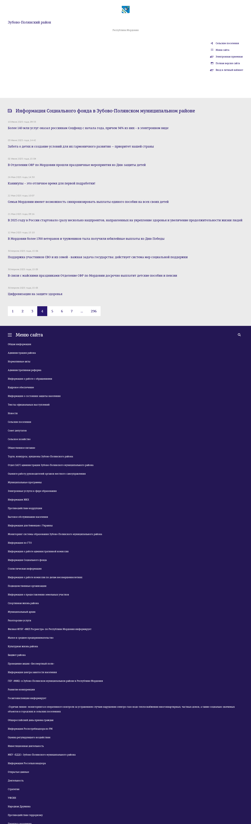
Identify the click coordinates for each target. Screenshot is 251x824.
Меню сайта (222, 50)
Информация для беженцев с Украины (30, 525)
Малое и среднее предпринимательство (31, 637)
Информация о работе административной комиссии (38, 551)
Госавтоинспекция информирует (27, 698)
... (82, 311)
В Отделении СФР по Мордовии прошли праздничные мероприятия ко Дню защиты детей (77, 165)
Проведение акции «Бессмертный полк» (31, 663)
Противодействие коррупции (25, 508)
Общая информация (19, 344)
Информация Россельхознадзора (27, 763)
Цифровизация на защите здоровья (35, 294)
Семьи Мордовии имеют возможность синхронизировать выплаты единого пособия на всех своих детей (88, 202)
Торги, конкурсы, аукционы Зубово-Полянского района (40, 456)
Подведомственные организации (27, 586)
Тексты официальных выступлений (29, 404)
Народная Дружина (19, 806)
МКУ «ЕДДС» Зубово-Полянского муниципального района (41, 754)
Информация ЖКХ (18, 499)
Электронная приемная (229, 56)
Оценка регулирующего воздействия (29, 737)
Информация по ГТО (20, 542)
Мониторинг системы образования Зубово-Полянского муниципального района (55, 534)
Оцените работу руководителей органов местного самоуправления (47, 473)
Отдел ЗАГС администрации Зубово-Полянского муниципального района (50, 465)
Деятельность (16, 780)
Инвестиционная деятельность (26, 746)
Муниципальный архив (21, 612)
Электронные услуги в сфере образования (32, 491)
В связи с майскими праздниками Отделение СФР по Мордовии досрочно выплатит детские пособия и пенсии (92, 275)
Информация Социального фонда (27, 560)
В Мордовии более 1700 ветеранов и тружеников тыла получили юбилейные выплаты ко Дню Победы (86, 239)
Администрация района (22, 353)
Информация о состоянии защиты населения (34, 396)
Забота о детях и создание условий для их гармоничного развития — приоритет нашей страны (81, 146)
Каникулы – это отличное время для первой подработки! (51, 183)
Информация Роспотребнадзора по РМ (30, 728)
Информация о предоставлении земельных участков (38, 594)
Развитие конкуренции (21, 689)
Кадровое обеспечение (21, 387)
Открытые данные (18, 772)
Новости (13, 413)
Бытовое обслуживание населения (28, 517)
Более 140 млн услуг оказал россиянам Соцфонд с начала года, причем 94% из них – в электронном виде (88, 128)
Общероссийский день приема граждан (31, 720)
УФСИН (12, 798)
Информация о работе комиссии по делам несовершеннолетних (45, 577)
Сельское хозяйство (19, 439)
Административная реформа (24, 370)
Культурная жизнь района (23, 646)
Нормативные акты (19, 361)
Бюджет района (16, 655)
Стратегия (13, 789)
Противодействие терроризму (25, 815)
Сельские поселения (227, 43)
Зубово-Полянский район (29, 22)
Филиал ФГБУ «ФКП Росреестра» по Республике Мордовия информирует (49, 629)
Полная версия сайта (228, 63)
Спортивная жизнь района (23, 603)
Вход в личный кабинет (229, 70)
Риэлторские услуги (19, 620)
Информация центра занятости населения (32, 672)
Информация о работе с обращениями (30, 378)
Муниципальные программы (25, 482)
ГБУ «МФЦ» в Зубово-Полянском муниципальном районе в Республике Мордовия (55, 681)
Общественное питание (21, 448)
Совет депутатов (17, 430)
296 (94, 311)
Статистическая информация (25, 568)
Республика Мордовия (126, 30)
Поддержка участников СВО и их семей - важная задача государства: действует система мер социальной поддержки (98, 257)
